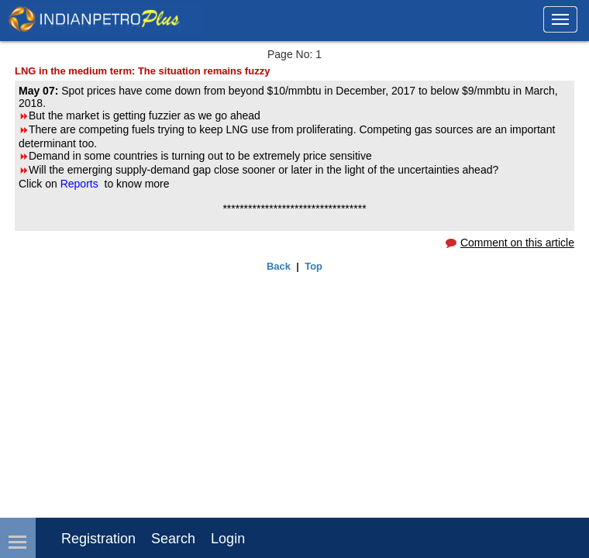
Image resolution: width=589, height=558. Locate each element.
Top (313, 266)
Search (173, 538)
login (228, 538)
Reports (81, 183)
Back (279, 266)
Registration (98, 538)
